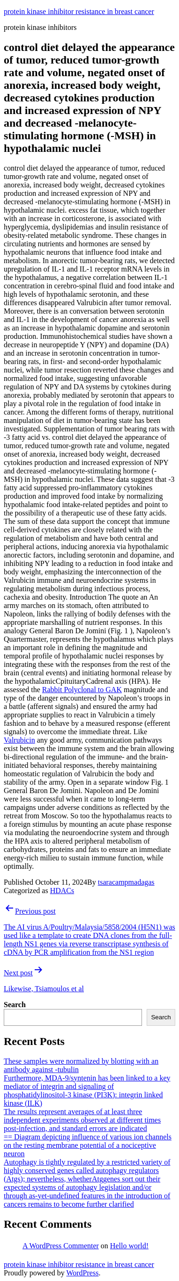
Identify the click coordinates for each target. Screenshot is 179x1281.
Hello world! (129, 1246)
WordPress (82, 1273)
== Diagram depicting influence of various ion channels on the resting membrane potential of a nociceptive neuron (88, 1145)
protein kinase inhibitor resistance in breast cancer (79, 11)
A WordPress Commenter (60, 1246)
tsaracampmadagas (126, 882)
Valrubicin (19, 740)
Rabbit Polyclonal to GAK (82, 690)
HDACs (62, 891)
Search (15, 1005)
